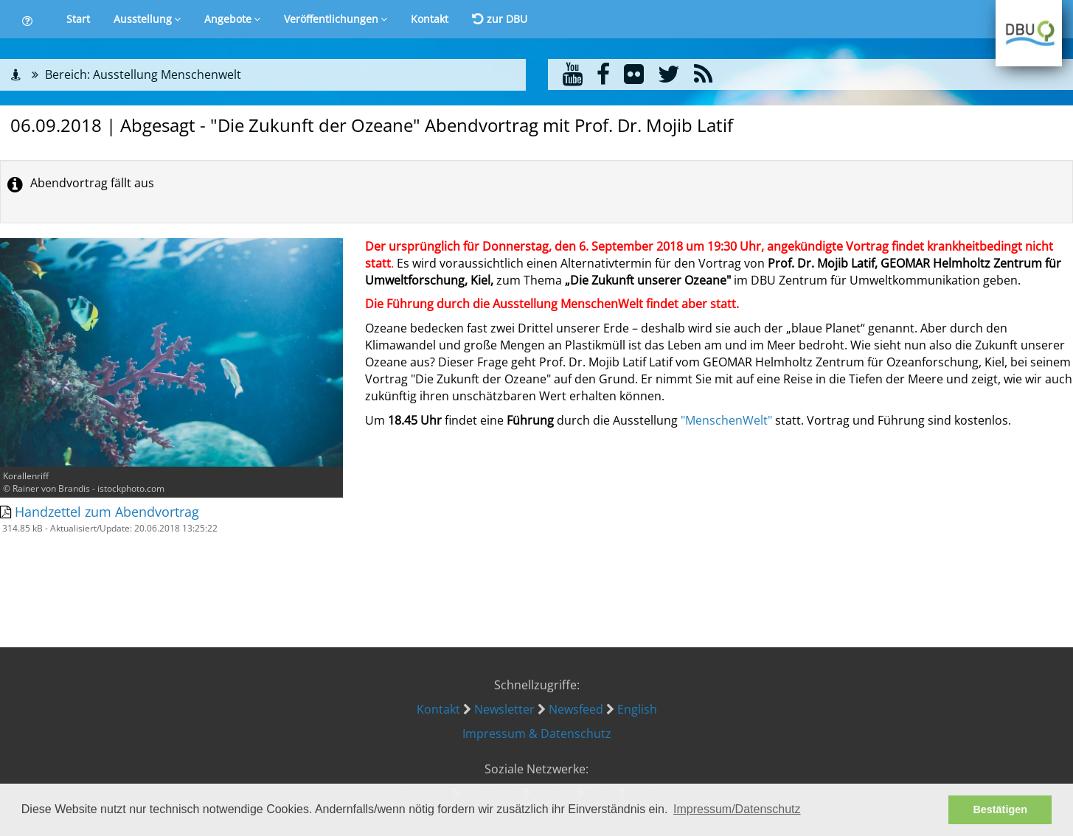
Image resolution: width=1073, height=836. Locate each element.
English (637, 709)
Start (78, 19)
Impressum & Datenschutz (536, 733)
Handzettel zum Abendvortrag (107, 511)
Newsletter (504, 709)
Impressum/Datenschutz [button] (737, 809)
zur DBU (499, 19)
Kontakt (429, 19)
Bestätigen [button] (1000, 809)
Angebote (232, 19)
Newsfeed (576, 709)
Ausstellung (147, 19)
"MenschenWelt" (726, 420)
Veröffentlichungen (335, 19)
